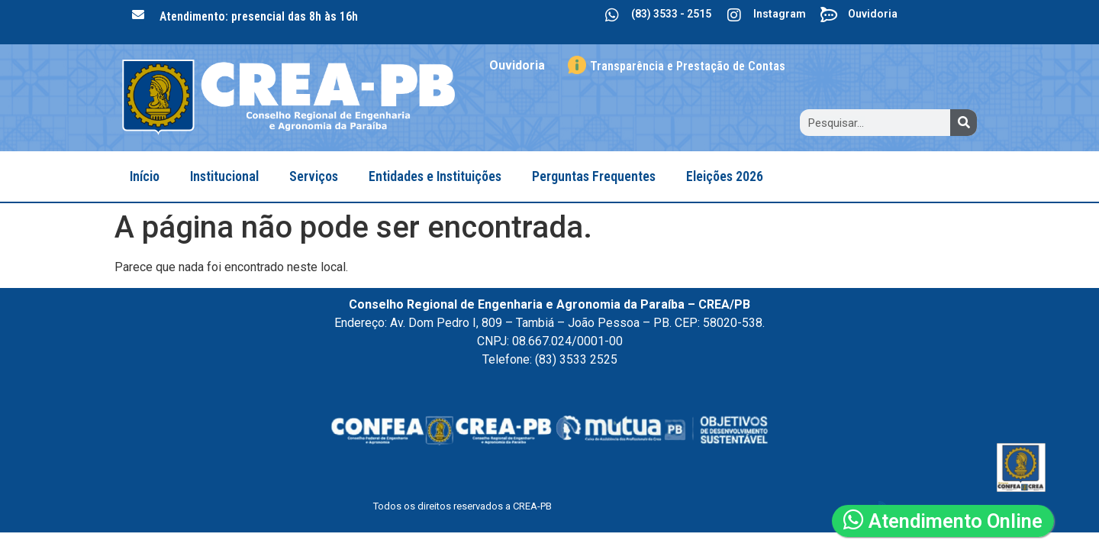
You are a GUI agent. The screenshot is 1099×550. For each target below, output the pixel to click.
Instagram (779, 14)
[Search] (963, 122)
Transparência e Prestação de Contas (687, 66)
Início (145, 176)
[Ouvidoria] (828, 15)
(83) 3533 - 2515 (671, 14)
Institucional (224, 176)
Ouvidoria (873, 14)
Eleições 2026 (724, 176)
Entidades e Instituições (435, 176)
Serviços (313, 176)
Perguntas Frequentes (594, 176)
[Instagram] (734, 15)
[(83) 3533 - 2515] (612, 15)
